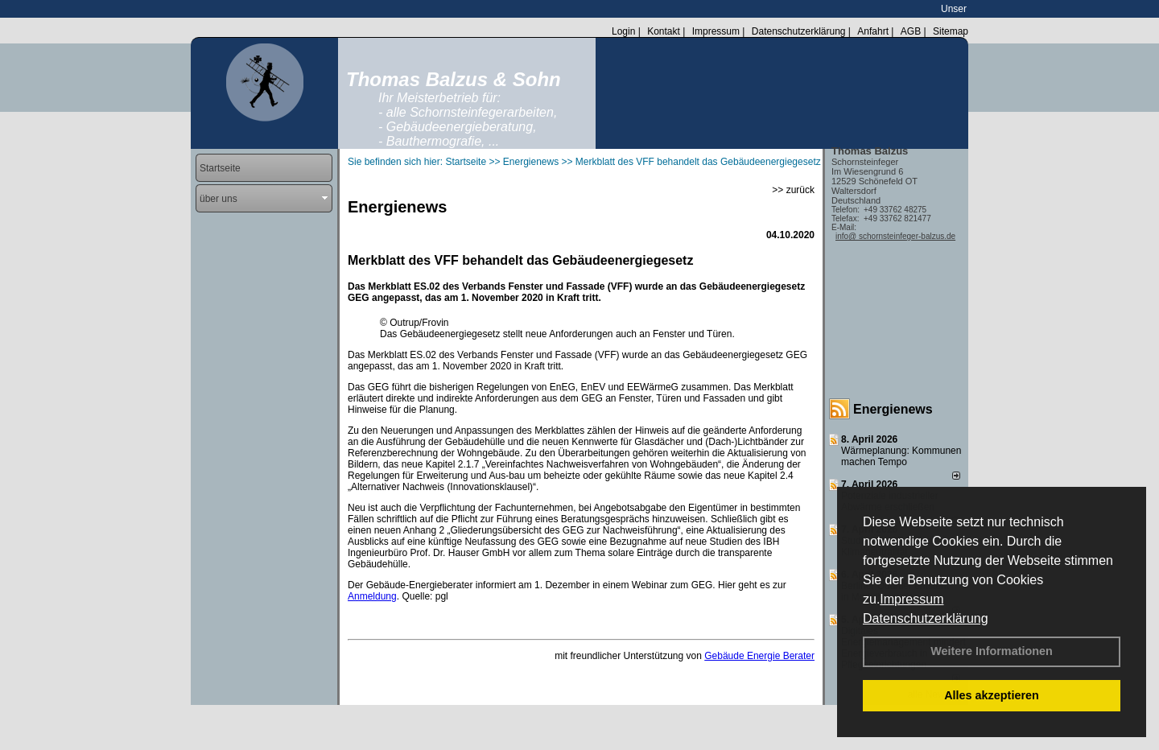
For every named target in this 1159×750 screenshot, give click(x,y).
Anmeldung (372, 596)
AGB (911, 31)
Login (623, 31)
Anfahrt (873, 31)
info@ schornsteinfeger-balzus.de (895, 236)
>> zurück (793, 190)
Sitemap (950, 31)
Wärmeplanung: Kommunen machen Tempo (901, 456)
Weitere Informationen (991, 651)
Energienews (893, 409)
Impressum (911, 599)
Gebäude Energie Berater (759, 655)
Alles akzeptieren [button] (991, 695)
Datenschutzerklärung (925, 618)
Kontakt (663, 31)
